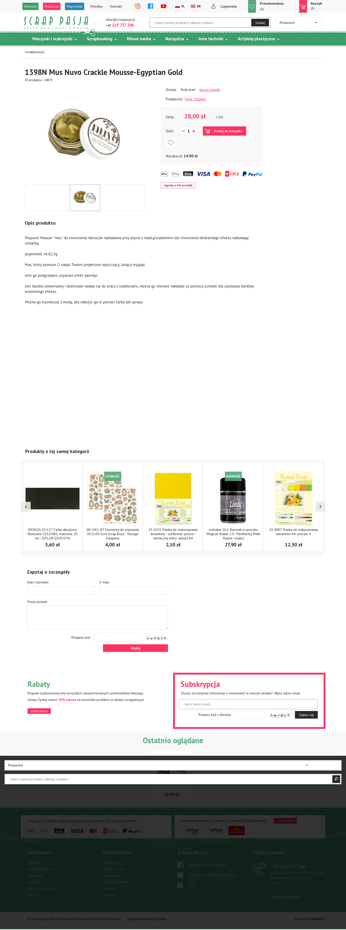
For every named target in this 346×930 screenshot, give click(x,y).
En (199, 6)
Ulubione (109, 895)
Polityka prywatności (43, 888)
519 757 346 (288, 866)
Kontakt (116, 6)
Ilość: (170, 130)
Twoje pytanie (37, 602)
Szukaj (260, 22)
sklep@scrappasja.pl (120, 19)
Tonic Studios (195, 99)
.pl (318, 919)
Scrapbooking (99, 38)
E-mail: (105, 582)
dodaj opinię (210, 89)
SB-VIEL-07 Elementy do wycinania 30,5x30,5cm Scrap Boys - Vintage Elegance (112, 533)
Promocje (52, 6)
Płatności (35, 862)
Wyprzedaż (75, 6)
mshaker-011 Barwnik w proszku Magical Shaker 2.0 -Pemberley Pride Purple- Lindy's (233, 533)
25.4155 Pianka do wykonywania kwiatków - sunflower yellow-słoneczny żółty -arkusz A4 (173, 533)
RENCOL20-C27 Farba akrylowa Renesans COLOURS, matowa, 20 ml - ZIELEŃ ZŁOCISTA (52, 533)
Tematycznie (45, 50)
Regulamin (35, 875)
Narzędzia (174, 38)
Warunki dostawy (40, 869)
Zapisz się (306, 715)
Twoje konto (112, 875)
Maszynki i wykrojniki (52, 38)
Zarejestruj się (113, 869)
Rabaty (33, 895)
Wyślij (135, 648)
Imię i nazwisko (38, 582)
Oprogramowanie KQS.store (147, 919)
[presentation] (26, 507)
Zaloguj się (111, 862)
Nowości (30, 6)
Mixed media (139, 38)
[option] (85, 133)
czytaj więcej (39, 711)
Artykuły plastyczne (256, 38)
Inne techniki (211, 38)
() (272, 6)
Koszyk (108, 888)
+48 (119, 25)
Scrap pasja (56, 23)
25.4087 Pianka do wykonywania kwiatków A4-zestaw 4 (293, 531)
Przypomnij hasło (115, 882)
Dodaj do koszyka (228, 131)
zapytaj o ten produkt (178, 185)
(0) (316, 5)
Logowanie (229, 6)
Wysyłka (96, 6)
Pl (183, 6)
